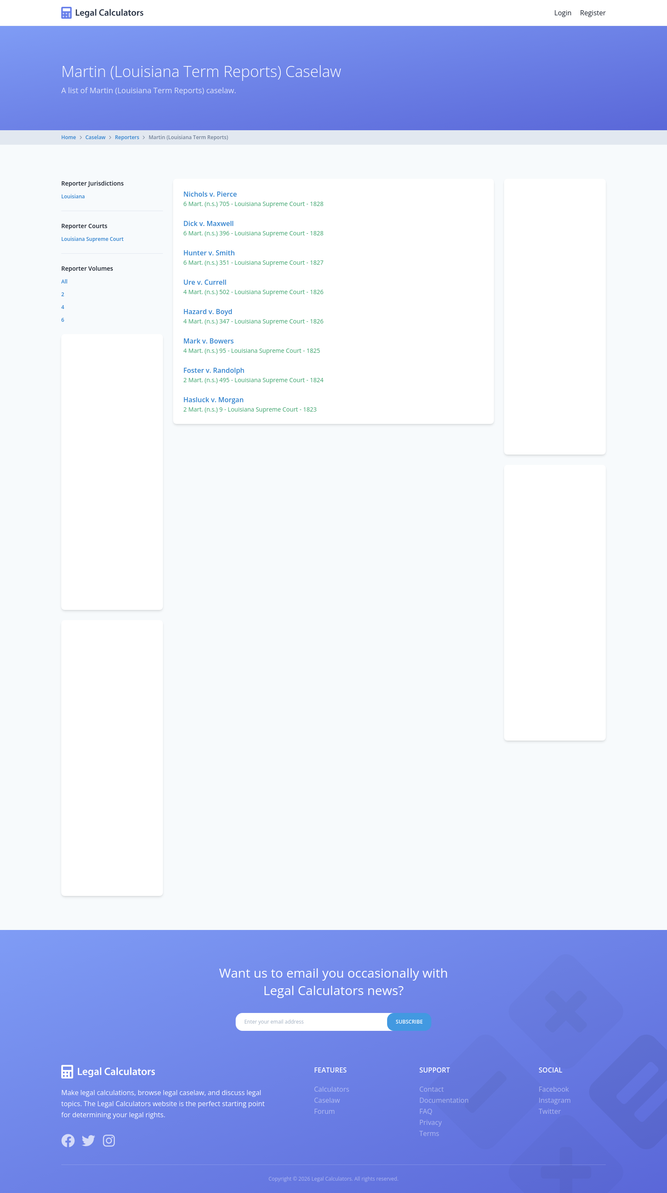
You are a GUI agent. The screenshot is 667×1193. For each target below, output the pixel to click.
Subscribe (409, 1021)
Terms (429, 1133)
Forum (324, 1111)
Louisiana (73, 196)
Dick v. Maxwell (208, 223)
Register (593, 12)
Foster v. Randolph (214, 370)
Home (68, 137)
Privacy (430, 1122)
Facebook (554, 1089)
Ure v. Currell (205, 282)
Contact (431, 1089)
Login (563, 12)
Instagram (554, 1100)
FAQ (426, 1111)
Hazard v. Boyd (207, 311)
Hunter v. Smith (209, 252)
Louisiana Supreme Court (92, 239)
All (64, 281)
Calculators (331, 1089)
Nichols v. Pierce (210, 194)
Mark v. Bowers (208, 341)
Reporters (127, 137)
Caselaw (95, 137)
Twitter (550, 1111)
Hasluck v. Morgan (213, 399)
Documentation (444, 1100)
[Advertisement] (555, 316)
